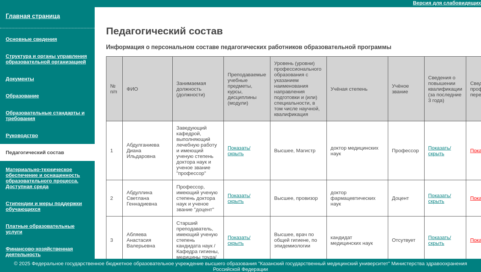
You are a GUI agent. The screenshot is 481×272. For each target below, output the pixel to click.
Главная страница (33, 16)
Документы (20, 79)
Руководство (22, 135)
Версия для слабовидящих (447, 3)
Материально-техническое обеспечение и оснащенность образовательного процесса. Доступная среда (43, 178)
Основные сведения (31, 39)
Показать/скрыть (239, 150)
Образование (22, 96)
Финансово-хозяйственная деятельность (39, 251)
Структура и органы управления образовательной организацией (46, 59)
